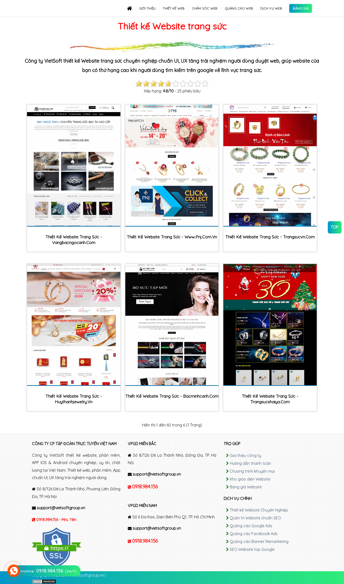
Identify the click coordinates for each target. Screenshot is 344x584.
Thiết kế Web (174, 8)
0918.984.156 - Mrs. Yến (56, 519)
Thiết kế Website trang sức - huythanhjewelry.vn (73, 399)
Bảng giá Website (246, 486)
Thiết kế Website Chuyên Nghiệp (259, 510)
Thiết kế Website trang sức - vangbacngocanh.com (73, 239)
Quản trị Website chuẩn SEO (255, 517)
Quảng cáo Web (239, 8)
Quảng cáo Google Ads (251, 525)
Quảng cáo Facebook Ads (254, 533)
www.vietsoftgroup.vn (84, 575)
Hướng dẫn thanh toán (250, 463)
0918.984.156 (145, 486)
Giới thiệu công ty (245, 455)
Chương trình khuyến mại (252, 471)
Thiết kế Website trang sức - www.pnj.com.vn (172, 236)
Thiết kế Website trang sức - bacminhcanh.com (171, 396)
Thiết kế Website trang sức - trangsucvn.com (270, 236)
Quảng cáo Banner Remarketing (259, 541)
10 (205, 83)
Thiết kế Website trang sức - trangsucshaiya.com (270, 399)
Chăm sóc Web (205, 8)
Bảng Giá (300, 8)
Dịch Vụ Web (271, 8)
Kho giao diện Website (250, 479)
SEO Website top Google (252, 549)
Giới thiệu (147, 8)
